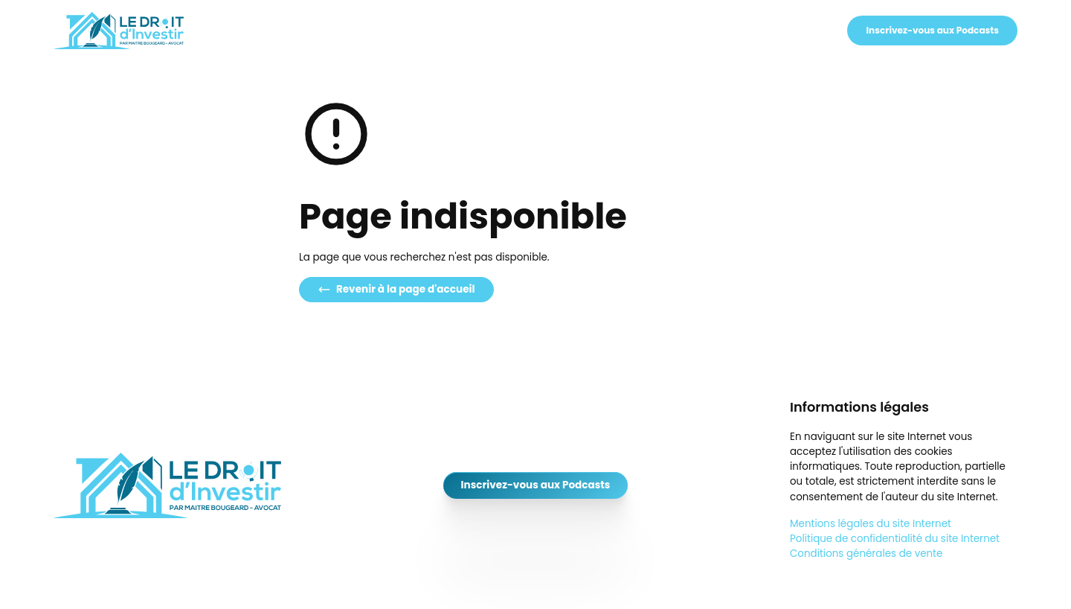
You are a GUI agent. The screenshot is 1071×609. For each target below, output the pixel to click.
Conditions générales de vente (866, 553)
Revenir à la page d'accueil (396, 289)
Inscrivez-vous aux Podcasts (932, 30)
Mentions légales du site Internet (870, 524)
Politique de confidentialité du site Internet (895, 539)
